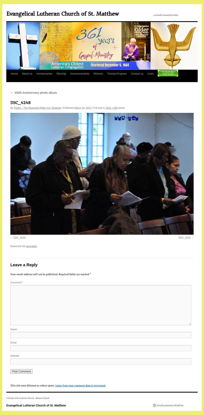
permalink (31, 246)
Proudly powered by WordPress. (170, 405)
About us (27, 73)
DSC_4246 (19, 237)
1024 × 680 (111, 108)
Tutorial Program (117, 73)
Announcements (79, 73)
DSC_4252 (185, 237)
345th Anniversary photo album (33, 92)
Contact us (137, 73)
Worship (61, 73)
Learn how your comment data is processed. (80, 385)
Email (13, 342)
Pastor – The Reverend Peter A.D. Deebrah (37, 108)
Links (151, 73)
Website (14, 355)
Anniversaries (44, 73)
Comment (16, 282)
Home (14, 73)
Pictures (98, 73)
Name (13, 329)
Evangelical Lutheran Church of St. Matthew (62, 13)
